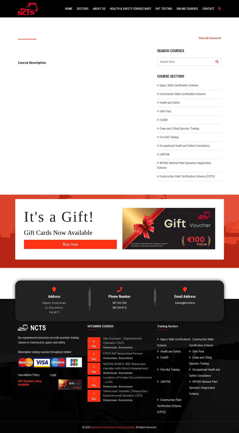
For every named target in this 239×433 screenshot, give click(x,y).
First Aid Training (169, 137)
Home (68, 8)
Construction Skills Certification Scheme (182, 94)
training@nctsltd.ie (185, 303)
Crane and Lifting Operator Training (179, 128)
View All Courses (210, 38)
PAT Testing (163, 8)
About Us (99, 8)
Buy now (70, 244)
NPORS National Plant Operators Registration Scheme (203, 388)
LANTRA (164, 154)
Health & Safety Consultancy (130, 8)
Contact (208, 8)
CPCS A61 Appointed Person (123, 353)
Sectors (82, 8)
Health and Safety (170, 102)
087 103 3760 (120, 303)
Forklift (164, 120)
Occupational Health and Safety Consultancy (185, 146)
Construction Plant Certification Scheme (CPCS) (187, 176)
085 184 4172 (120, 307)
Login (53, 375)
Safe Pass (165, 111)
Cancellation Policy (29, 375)
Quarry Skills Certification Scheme (179, 85)
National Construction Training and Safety (113, 427)
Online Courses (187, 8)
